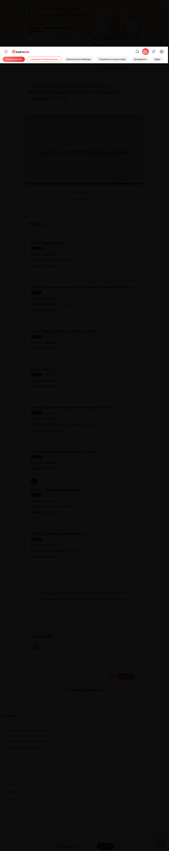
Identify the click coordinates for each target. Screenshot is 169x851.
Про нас (7, 723)
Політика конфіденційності (16, 819)
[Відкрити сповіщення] (153, 51)
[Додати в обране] (135, 107)
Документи (145, 843)
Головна (24, 843)
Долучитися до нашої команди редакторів (26, 735)
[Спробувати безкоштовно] (44, 59)
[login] (161, 51)
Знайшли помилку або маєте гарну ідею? (25, 747)
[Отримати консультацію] (112, 59)
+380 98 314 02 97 (12, 766)
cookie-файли (85, 846)
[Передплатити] (14, 59)
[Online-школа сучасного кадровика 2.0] (68, 69)
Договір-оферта (10, 814)
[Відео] (157, 59)
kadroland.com (148, 827)
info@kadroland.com (13, 785)
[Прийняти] (105, 846)
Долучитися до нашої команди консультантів (27, 741)
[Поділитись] (126, 107)
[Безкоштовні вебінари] (78, 59)
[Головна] (32, 69)
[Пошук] (137, 51)
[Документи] (140, 59)
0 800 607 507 (24, 761)
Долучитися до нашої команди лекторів (24, 729)
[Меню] (6, 51)
